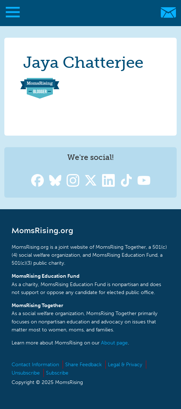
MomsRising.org (87, 12)
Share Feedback (83, 365)
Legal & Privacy (125, 365)
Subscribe (57, 373)
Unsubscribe (26, 373)
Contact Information (35, 365)
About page (114, 343)
